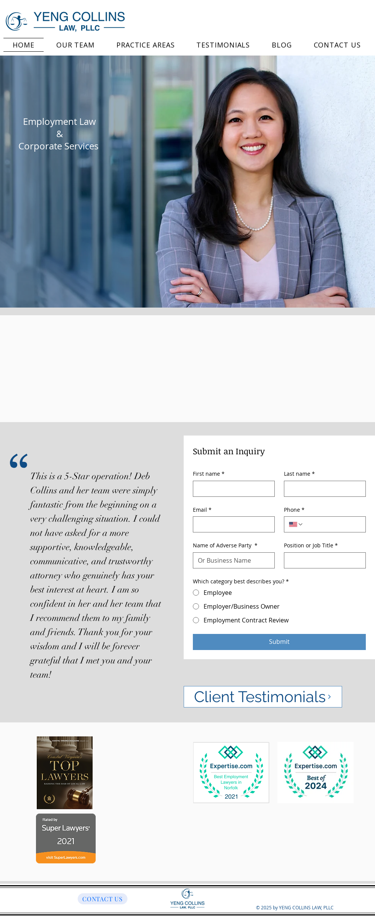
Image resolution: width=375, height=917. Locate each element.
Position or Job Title (311, 545)
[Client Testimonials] (263, 696)
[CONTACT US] (102, 898)
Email (202, 510)
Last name (299, 474)
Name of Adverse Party (225, 545)
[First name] (231, 488)
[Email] (231, 524)
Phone (294, 510)
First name (209, 474)
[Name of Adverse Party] (231, 560)
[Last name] (322, 488)
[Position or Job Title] (322, 560)
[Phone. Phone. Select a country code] (296, 524)
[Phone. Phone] (332, 524)
